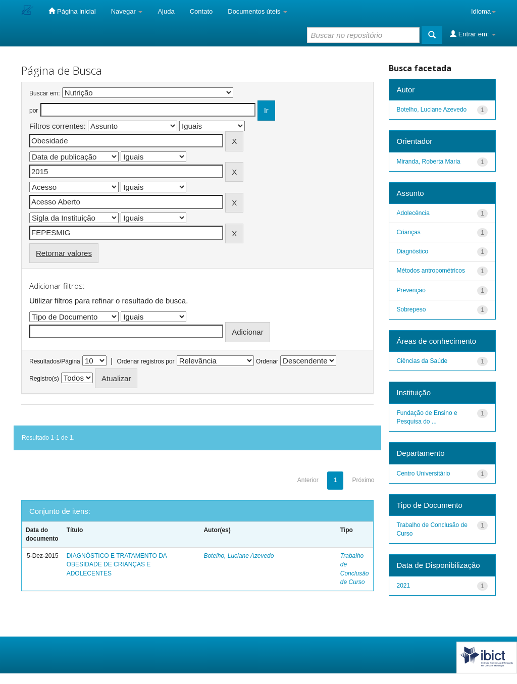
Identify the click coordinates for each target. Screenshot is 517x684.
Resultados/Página (54, 361)
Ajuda (166, 11)
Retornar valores (64, 253)
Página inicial (71, 11)
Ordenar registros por (145, 361)
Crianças (409, 232)
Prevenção (411, 290)
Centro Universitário (423, 473)
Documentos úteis (257, 11)
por (33, 110)
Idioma (483, 11)
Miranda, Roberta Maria (428, 161)
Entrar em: (473, 34)
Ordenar (267, 361)
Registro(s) (44, 378)
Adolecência (413, 213)
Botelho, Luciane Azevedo (238, 555)
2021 (403, 585)
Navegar (127, 11)
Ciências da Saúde (422, 360)
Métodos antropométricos (431, 270)
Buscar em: (44, 93)
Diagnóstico (413, 251)
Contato (201, 11)
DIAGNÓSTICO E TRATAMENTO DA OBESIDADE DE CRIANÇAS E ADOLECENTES (117, 564)
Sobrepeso (411, 309)
